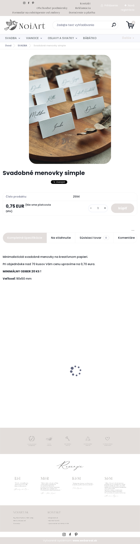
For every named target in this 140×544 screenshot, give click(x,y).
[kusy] (98, 208)
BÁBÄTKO (89, 38)
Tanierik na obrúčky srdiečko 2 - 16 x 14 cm (103, 379)
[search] (114, 26)
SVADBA (11, 38)
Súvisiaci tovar (94, 238)
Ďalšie (126, 38)
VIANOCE (32, 38)
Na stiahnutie (61, 238)
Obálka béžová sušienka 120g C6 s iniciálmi (29, 381)
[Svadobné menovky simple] (70, 109)
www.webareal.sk (85, 540)
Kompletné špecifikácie (24, 238)
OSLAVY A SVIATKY (61, 38)
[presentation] (5, 365)
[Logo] (25, 25)
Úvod (8, 45)
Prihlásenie (111, 5)
